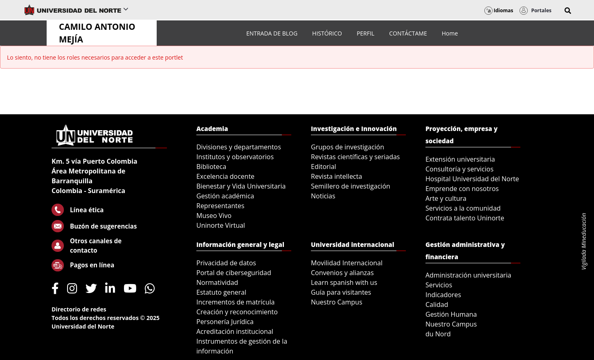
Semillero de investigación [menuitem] (350, 186)
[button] (568, 10)
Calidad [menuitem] (436, 304)
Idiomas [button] (498, 10)
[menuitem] (272, 33)
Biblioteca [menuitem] (211, 166)
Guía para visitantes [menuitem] (341, 292)
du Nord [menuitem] (438, 333)
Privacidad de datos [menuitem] (226, 262)
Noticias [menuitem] (323, 195)
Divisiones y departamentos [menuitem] (238, 146)
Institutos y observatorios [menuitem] (235, 156)
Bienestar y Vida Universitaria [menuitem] (241, 186)
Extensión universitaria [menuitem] (460, 159)
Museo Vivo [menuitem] (214, 215)
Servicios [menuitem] (438, 284)
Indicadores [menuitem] (443, 294)
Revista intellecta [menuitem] (336, 176)
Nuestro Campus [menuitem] (336, 302)
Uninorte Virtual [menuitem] (220, 225)
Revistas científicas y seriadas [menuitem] (355, 156)
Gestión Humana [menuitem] (451, 314)
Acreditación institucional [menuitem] (234, 331)
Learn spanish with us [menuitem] (344, 282)
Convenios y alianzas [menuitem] (342, 272)
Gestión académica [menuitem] (225, 195)
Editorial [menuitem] (323, 166)
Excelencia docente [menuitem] (225, 176)
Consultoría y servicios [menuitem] (459, 168)
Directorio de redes (79, 309)
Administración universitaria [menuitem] (468, 275)
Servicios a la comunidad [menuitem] (463, 208)
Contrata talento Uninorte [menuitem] (464, 217)
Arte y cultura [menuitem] (445, 198)
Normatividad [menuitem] (217, 282)
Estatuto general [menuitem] (221, 292)
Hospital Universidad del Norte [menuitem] (472, 178)
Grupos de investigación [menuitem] (347, 146)
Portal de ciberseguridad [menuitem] (233, 272)
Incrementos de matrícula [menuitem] (235, 302)
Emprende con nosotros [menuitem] (462, 188)
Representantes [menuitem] (220, 205)
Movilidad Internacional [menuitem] (346, 262)
